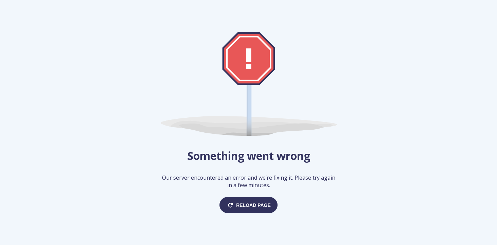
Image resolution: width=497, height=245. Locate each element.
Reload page (248, 205)
